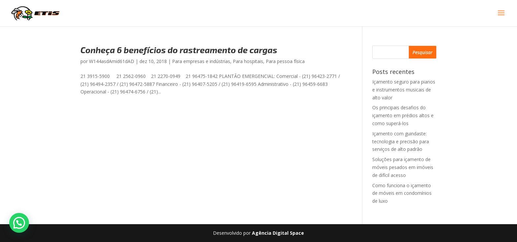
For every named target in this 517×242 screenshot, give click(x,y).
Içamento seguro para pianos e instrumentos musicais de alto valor (403, 90)
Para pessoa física (285, 61)
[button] (19, 223)
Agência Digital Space (278, 233)
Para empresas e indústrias (201, 61)
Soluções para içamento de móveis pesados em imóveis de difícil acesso (402, 167)
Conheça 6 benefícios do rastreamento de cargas (178, 50)
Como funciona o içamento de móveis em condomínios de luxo (402, 193)
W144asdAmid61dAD (111, 61)
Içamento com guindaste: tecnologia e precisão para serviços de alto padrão (400, 141)
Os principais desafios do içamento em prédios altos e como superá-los (403, 115)
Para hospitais (248, 61)
